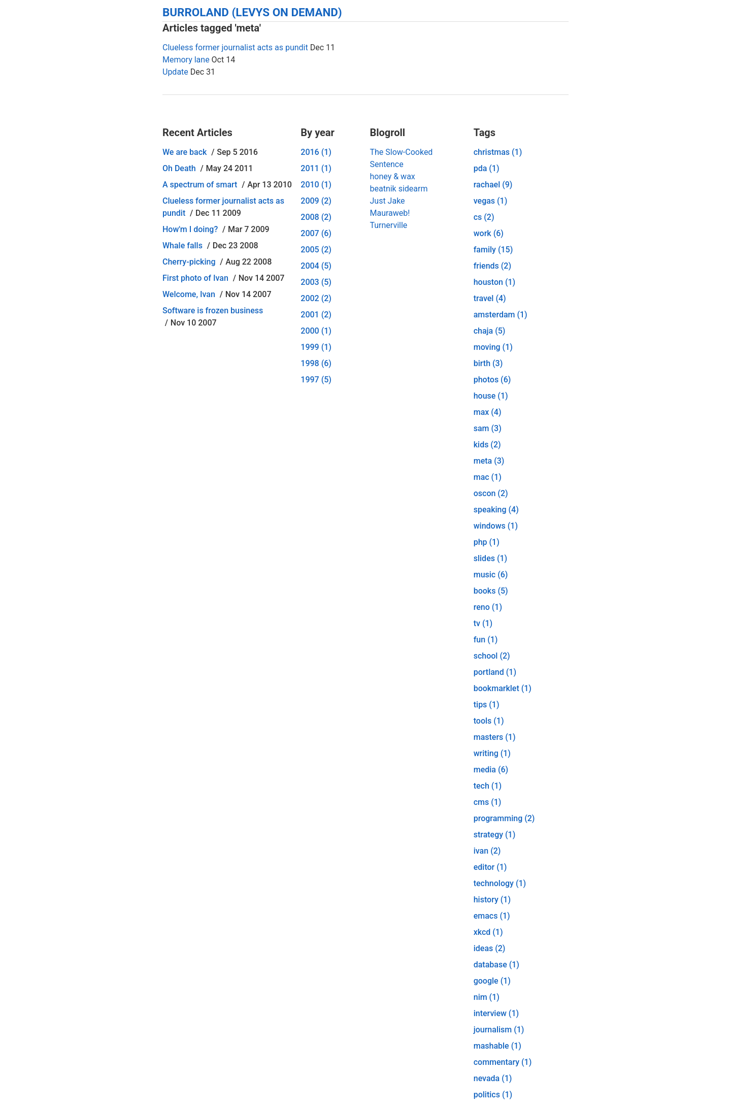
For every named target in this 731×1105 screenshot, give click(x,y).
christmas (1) (498, 152)
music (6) (491, 574)
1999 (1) (316, 347)
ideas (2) (490, 948)
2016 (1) (316, 152)
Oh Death (179, 168)
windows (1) (496, 526)
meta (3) (489, 461)
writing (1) (492, 753)
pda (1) (487, 168)
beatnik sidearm (398, 188)
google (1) (492, 981)
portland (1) (495, 672)
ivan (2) (487, 851)
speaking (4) (496, 509)
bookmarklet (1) (502, 688)
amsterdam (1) (500, 314)
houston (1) (494, 282)
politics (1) (493, 1094)
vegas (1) (491, 201)
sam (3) (488, 428)
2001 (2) (316, 314)
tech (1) (488, 786)
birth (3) (488, 363)
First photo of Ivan (195, 278)
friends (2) (492, 266)
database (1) (496, 964)
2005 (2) (316, 249)
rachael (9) (493, 184)
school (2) (492, 656)
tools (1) (489, 721)
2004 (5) (316, 266)
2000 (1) (316, 331)
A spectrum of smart (199, 184)
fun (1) (486, 639)
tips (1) (487, 704)
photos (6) (492, 379)
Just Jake (387, 201)
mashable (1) (497, 1046)
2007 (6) (316, 233)
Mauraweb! (390, 213)
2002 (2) (316, 298)
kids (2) (487, 444)
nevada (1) (493, 1078)
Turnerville (388, 225)
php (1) (487, 542)
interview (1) (496, 1013)
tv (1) (483, 623)
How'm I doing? (190, 229)
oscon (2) (491, 493)
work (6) (489, 233)
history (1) (492, 899)
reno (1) (488, 607)
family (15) (493, 249)
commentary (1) (503, 1062)
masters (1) (495, 737)
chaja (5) (490, 331)
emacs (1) (492, 916)
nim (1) (487, 997)
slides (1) (490, 558)
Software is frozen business (212, 310)
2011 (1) (316, 168)
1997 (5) (316, 379)
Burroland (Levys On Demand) (252, 12)
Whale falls (182, 245)
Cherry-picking (188, 262)
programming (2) (504, 818)
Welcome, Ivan (188, 294)
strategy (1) (495, 834)
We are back (184, 152)
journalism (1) (499, 1029)
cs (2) (484, 217)
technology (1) (500, 883)
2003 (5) (316, 282)
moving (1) (493, 347)
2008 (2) (316, 217)
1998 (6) (316, 363)
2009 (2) (316, 201)
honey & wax (392, 176)
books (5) (491, 591)
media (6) (491, 769)
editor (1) (490, 867)
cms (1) (488, 802)
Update (175, 72)
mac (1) (488, 477)
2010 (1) (316, 184)
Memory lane (186, 59)
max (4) (488, 412)
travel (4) (490, 298)
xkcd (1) (488, 932)
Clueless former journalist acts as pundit (235, 47)
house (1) (491, 396)
